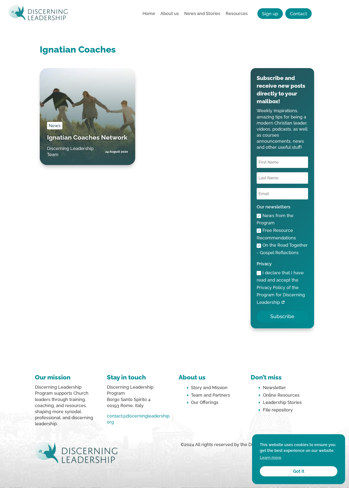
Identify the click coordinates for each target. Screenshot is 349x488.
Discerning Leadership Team (70, 151)
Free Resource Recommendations (276, 234)
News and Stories (202, 14)
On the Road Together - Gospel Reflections (282, 249)
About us (169, 14)
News (55, 125)
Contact (298, 13)
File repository (278, 409)
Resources (237, 14)
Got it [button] (298, 471)
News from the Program (275, 219)
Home (149, 14)
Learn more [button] (270, 457)
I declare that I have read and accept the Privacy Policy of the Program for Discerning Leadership (281, 287)
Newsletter (274, 387)
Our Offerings (204, 402)
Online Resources (281, 395)
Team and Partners (210, 395)
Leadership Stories (282, 402)
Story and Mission (209, 387)
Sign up (270, 13)
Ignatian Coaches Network (87, 137)
